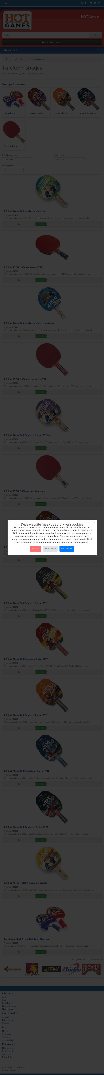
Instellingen (50, 548)
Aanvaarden (67, 548)
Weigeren (35, 548)
